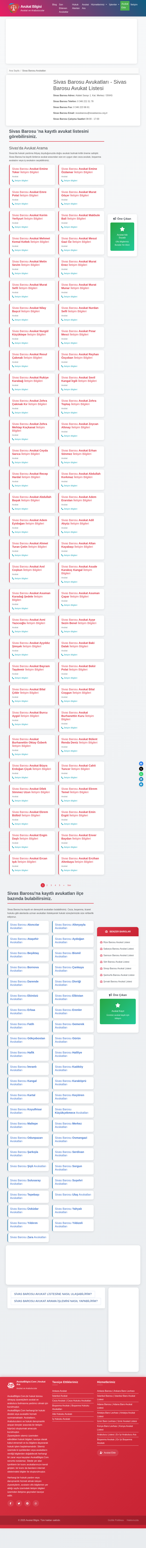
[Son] (69, 905)
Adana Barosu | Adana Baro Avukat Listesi (114, 1426)
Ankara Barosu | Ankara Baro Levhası (115, 1411)
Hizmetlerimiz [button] (98, 4)
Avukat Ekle (124, 6)
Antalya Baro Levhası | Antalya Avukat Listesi (116, 1434)
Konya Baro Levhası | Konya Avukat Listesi (115, 1448)
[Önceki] (64, 905)
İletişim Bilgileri (20, 181)
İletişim (134, 4)
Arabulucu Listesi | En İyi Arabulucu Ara (116, 1454)
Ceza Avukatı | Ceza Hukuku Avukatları (71, 1420)
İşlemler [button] (113, 4)
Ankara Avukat (59, 1411)
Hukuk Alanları (76, 6)
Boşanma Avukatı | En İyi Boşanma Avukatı (114, 1461)
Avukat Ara (85, 6)
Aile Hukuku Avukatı (62, 1434)
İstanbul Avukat (59, 1415)
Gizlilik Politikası (116, 1540)
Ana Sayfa (14, 70)
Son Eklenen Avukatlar (63, 8)
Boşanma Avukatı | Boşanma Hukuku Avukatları (70, 1427)
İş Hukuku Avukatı (61, 1438)
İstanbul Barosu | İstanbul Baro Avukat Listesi (116, 1417)
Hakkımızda (133, 1540)
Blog (54, 4)
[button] (53, 1314)
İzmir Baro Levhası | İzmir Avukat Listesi (117, 1441)
